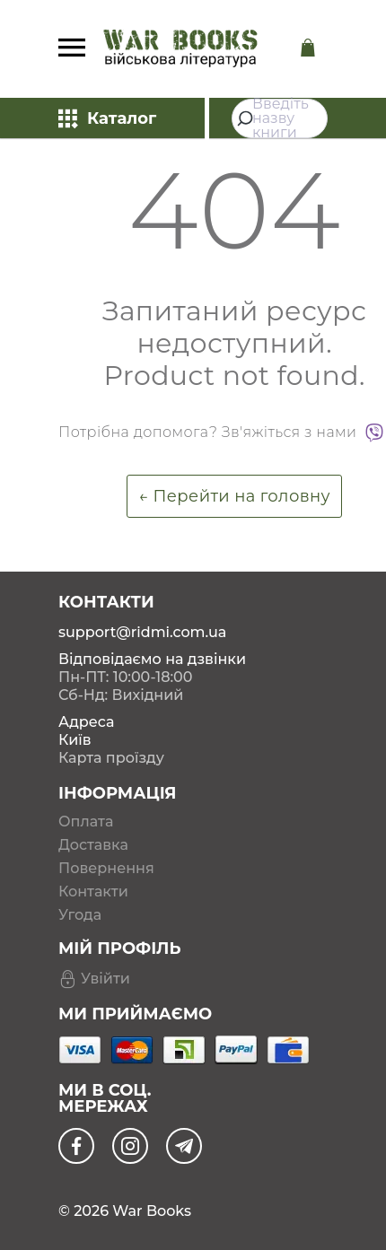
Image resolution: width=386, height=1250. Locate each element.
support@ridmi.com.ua (142, 632)
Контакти (93, 892)
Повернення (106, 868)
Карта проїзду (111, 757)
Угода (79, 915)
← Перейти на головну (234, 496)
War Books (151, 1210)
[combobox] (280, 118)
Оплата (85, 822)
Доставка (93, 845)
